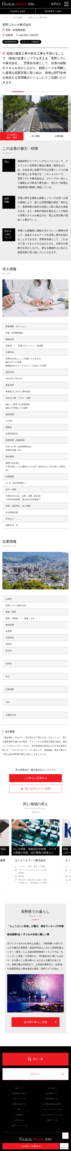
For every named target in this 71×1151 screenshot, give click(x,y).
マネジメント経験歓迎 (30, 42)
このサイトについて (19, 1099)
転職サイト (52, 1120)
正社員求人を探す (17, 11)
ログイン (56, 3)
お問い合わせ (19, 1120)
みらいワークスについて (52, 1115)
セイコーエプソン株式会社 (30, 860)
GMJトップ (19, 1088)
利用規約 (19, 1115)
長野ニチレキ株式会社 (38, 17)
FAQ (18, 1109)
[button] (18, 91)
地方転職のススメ (52, 1093)
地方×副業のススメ (52, 1099)
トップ (5, 17)
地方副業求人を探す (53, 11)
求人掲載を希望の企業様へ (52, 1104)
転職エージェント (19, 1125)
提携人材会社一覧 (19, 1104)
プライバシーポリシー (52, 1109)
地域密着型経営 (10, 42)
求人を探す (18, 17)
